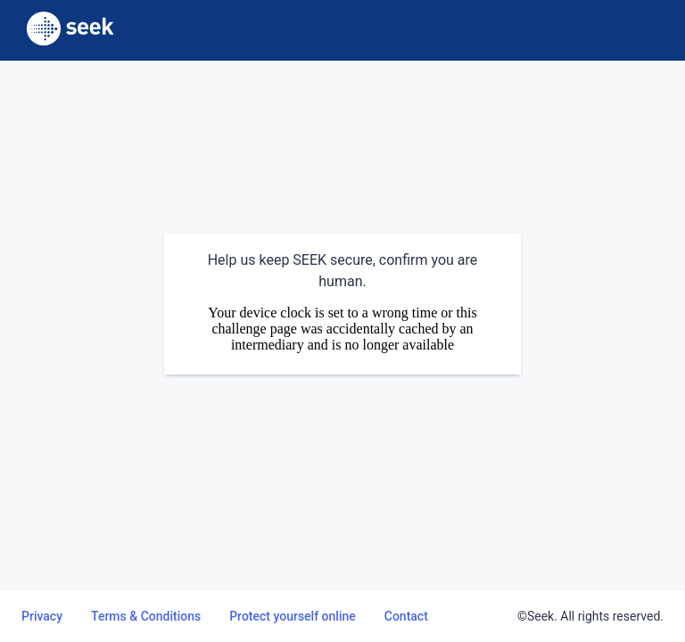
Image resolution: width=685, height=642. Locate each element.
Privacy (41, 616)
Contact (406, 616)
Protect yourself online (292, 616)
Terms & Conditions (146, 616)
